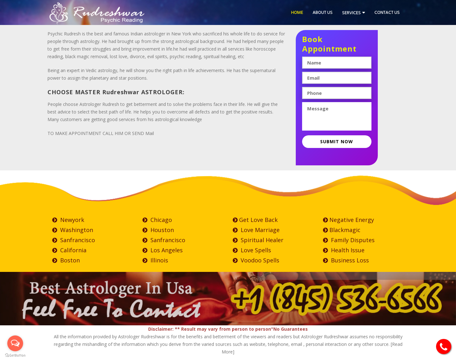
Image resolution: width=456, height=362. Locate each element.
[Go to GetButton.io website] (15, 355)
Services (351, 12)
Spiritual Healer (258, 240)
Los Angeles (162, 250)
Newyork (68, 220)
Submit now (336, 141)
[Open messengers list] (15, 343)
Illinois (155, 260)
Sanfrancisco (73, 240)
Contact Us (387, 12)
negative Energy (348, 220)
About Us (322, 12)
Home (297, 12)
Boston (66, 260)
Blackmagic (341, 230)
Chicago (157, 220)
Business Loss (346, 260)
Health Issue (343, 250)
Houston (158, 230)
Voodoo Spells (256, 260)
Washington (72, 230)
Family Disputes (349, 240)
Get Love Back (255, 220)
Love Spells (252, 250)
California (69, 250)
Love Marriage (256, 230)
